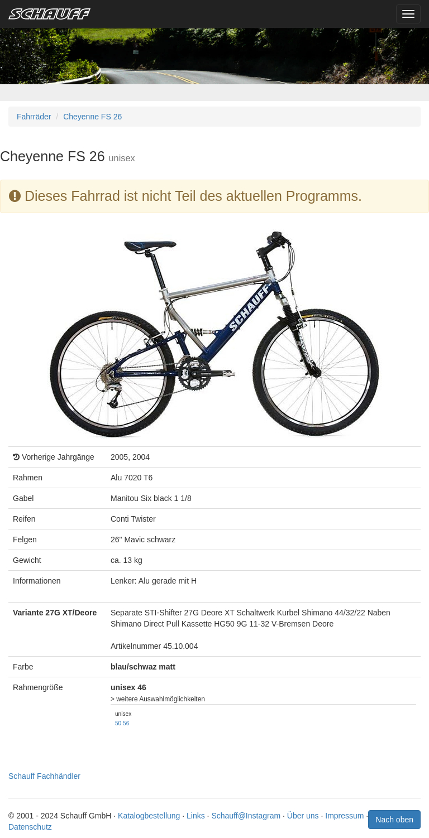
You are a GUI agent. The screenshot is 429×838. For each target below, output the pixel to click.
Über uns (303, 815)
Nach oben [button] (394, 819)
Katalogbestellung (149, 815)
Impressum (344, 815)
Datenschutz (30, 826)
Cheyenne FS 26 (92, 116)
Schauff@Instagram (245, 815)
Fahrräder (34, 116)
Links (196, 815)
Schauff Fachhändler (44, 776)
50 (118, 723)
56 (126, 723)
